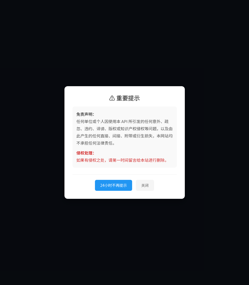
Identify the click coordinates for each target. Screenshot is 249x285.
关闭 (145, 185)
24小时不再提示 (113, 185)
